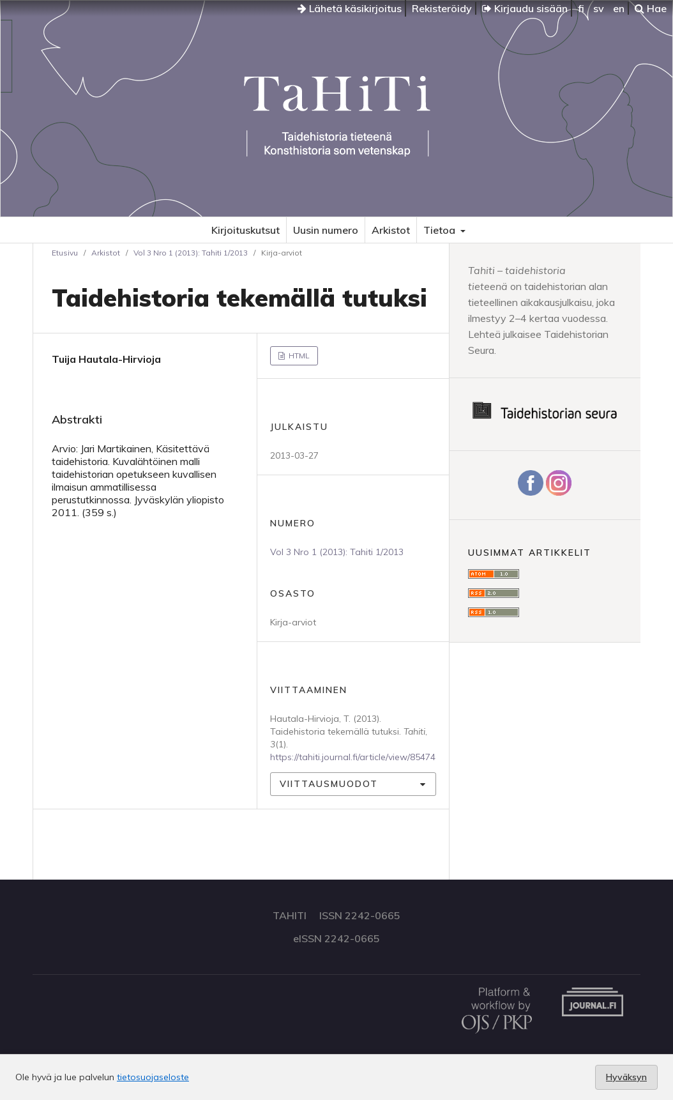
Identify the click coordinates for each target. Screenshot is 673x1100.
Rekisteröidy (442, 8)
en (618, 8)
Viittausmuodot (329, 784)
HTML (298, 355)
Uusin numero (325, 230)
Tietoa (440, 230)
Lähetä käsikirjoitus (350, 8)
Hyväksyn (626, 1077)
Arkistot (391, 230)
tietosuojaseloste (153, 1077)
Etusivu (65, 252)
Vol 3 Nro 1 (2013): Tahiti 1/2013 (190, 252)
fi (581, 8)
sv (598, 8)
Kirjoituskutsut (245, 230)
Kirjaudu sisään (525, 8)
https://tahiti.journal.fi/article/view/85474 (352, 757)
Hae (651, 8)
